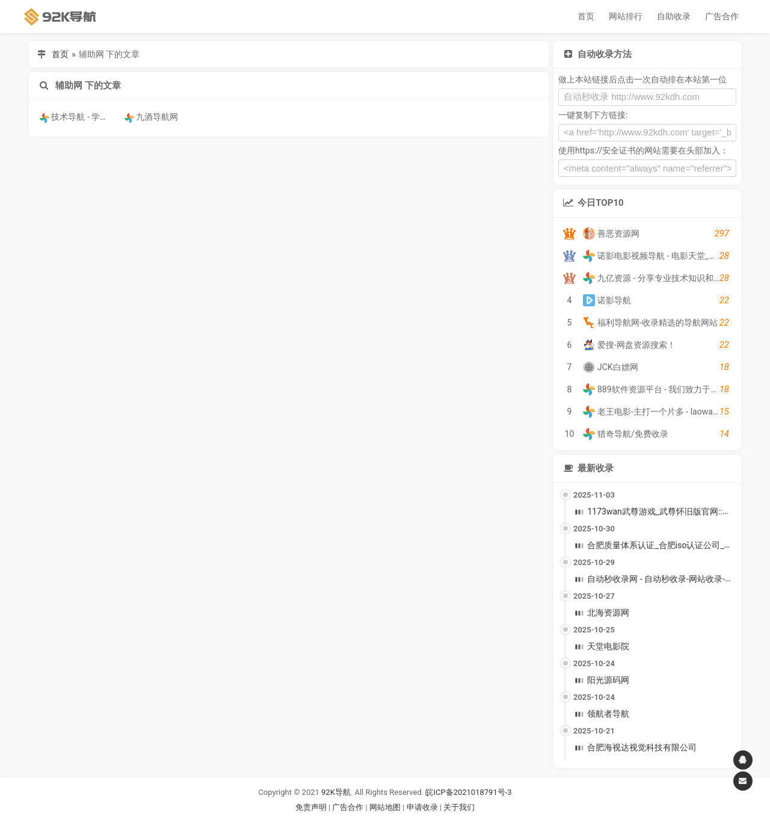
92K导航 (336, 792)
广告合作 (722, 16)
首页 (586, 16)
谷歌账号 (360, 821)
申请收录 (422, 807)
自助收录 (674, 16)
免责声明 (311, 807)
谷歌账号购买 (401, 821)
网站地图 (385, 807)
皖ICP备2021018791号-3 (468, 792)
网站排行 (625, 16)
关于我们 (459, 807)
